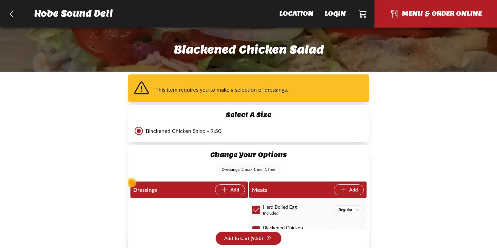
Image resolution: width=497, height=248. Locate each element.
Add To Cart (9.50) (247, 238)
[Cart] (362, 14)
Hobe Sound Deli (73, 13)
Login (335, 14)
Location (296, 14)
